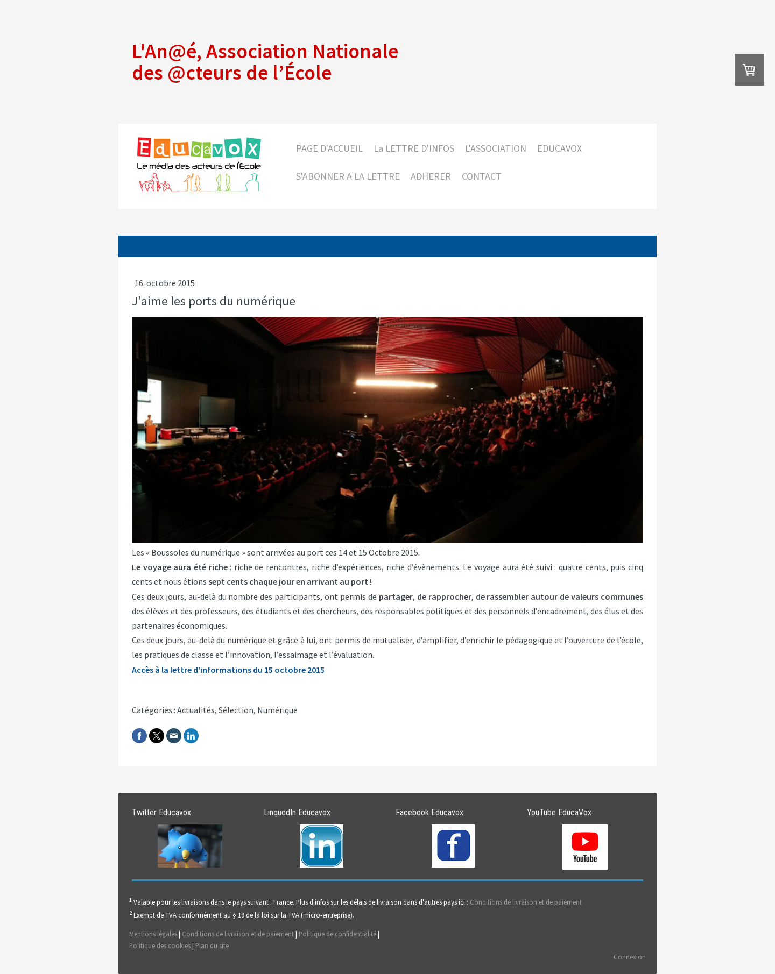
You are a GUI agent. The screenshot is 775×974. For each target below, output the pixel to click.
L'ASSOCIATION (495, 148)
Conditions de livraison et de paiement (526, 902)
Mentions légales (153, 933)
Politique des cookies (160, 945)
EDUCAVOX (559, 148)
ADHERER (431, 176)
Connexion (630, 956)
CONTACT (482, 176)
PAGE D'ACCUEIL (329, 148)
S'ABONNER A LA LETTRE (348, 176)
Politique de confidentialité (337, 933)
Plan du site (212, 945)
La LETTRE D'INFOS (414, 148)
